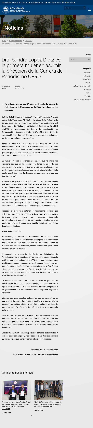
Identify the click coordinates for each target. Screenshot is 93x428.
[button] (31, 415)
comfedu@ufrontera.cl (37, 2)
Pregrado (88, 93)
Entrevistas (87, 76)
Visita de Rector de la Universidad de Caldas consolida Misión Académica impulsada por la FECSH (48, 404)
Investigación (86, 79)
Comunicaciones (15, 41)
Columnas (87, 73)
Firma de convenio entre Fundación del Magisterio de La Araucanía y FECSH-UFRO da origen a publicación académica (16, 405)
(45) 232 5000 (23, 2)
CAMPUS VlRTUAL (69, 2)
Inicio (4, 41)
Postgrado (87, 89)
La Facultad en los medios (82, 86)
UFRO (49, 2)
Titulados (88, 96)
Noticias (28, 41)
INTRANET (57, 2)
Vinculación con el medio (82, 99)
